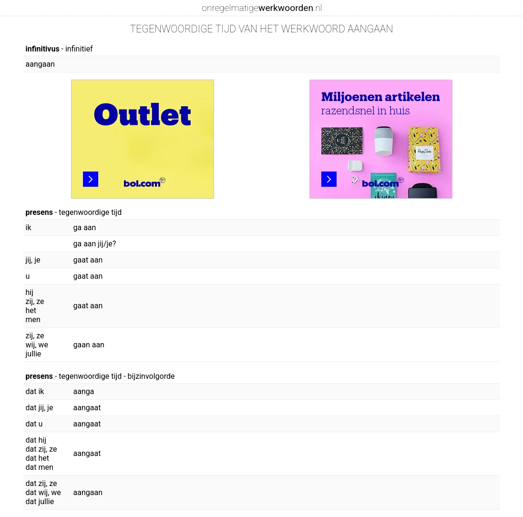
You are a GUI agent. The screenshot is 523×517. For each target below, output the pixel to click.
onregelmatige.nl (262, 7)
